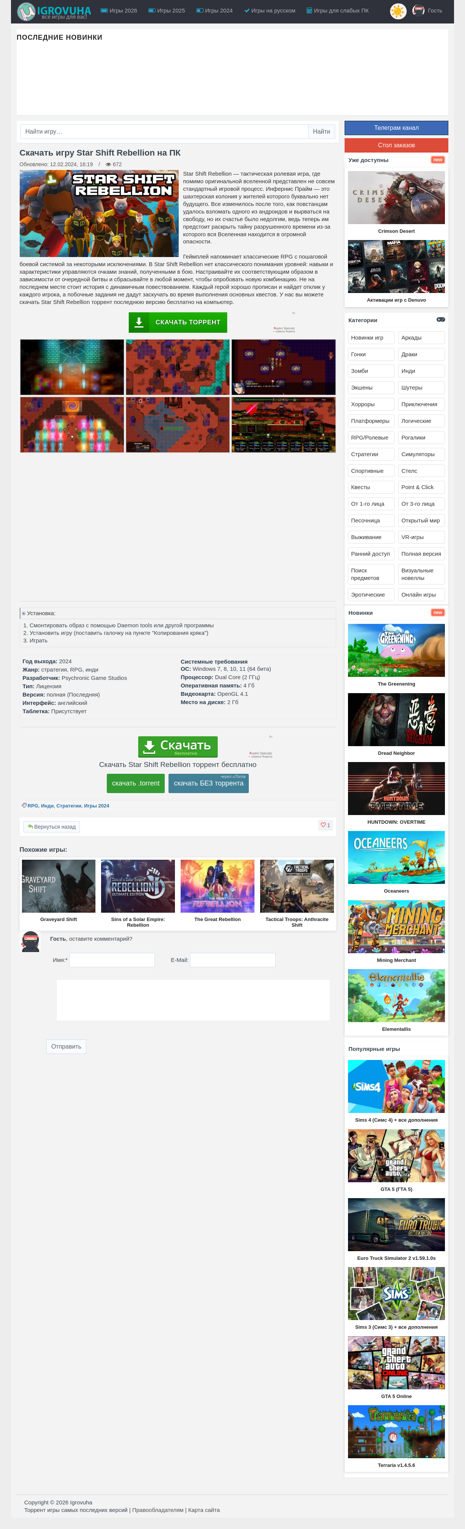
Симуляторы (418, 454)
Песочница (365, 520)
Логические (416, 421)
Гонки (358, 354)
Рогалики (413, 437)
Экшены (362, 387)
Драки (409, 354)
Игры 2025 (166, 10)
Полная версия (421, 553)
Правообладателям (157, 1510)
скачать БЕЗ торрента (208, 783)
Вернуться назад (52, 827)
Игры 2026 (119, 10)
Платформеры (370, 421)
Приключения (419, 404)
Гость (427, 11)
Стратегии (68, 806)
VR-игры (412, 537)
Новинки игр (367, 337)
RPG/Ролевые (369, 437)
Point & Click (417, 487)
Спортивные (367, 471)
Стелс (409, 471)
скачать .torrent (136, 783)
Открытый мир (420, 520)
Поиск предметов (365, 574)
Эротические (368, 594)
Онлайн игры (418, 594)
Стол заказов (396, 145)
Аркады (411, 337)
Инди (47, 806)
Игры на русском (269, 10)
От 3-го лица (418, 503)
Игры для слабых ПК (338, 10)
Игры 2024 (215, 10)
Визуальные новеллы (417, 574)
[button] (325, 825)
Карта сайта (204, 1510)
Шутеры (411, 387)
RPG (33, 806)
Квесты (360, 487)
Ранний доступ (370, 553)
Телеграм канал (396, 128)
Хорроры (362, 404)
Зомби (359, 371)
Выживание (366, 537)
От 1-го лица (367, 503)
